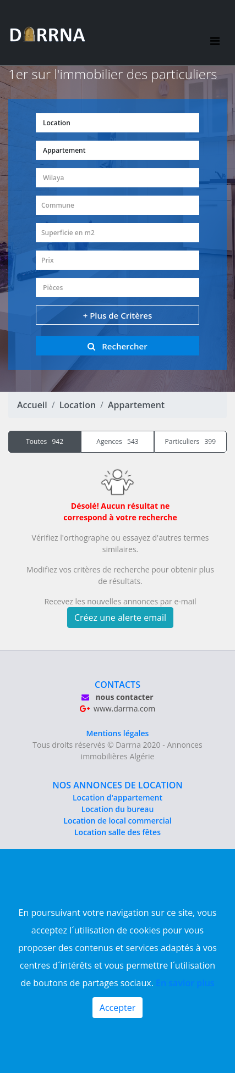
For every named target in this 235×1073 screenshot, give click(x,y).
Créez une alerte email (120, 617)
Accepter (117, 1008)
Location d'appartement (117, 797)
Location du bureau (117, 809)
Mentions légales (117, 733)
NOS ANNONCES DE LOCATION (117, 785)
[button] (117, 122)
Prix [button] (47, 260)
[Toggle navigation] (214, 33)
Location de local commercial (117, 820)
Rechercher (117, 346)
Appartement (136, 405)
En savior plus (185, 983)
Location (77, 405)
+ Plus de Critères (117, 315)
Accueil (32, 405)
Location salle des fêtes (117, 832)
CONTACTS (117, 685)
